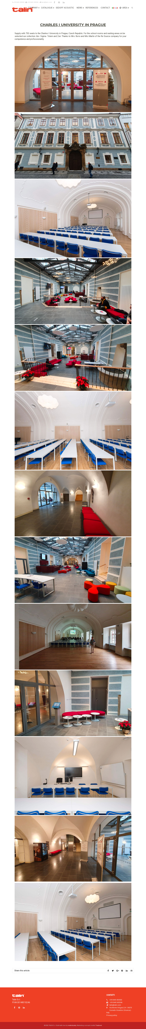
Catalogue (47, 8)
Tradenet (99, 1025)
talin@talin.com (45, 2)
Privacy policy (111, 1015)
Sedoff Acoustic (65, 8)
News (79, 8)
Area (123, 8)
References (92, 8)
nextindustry (72, 1025)
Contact (105, 8)
